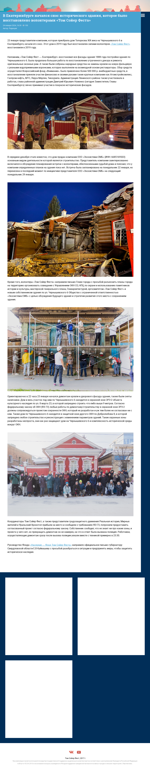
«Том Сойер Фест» (120, 44)
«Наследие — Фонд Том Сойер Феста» (50, 545)
